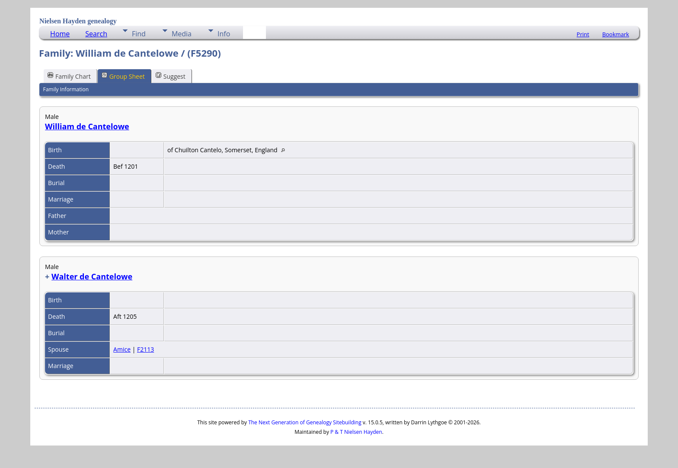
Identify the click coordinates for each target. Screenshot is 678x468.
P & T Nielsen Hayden (356, 432)
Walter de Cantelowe (91, 276)
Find (139, 33)
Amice (122, 349)
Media (182, 33)
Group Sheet (123, 76)
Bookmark (615, 34)
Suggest (170, 76)
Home (60, 33)
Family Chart (69, 76)
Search (96, 33)
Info (223, 33)
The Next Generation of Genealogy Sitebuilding (304, 422)
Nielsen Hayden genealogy (78, 21)
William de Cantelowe (87, 126)
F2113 (145, 349)
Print (583, 34)
